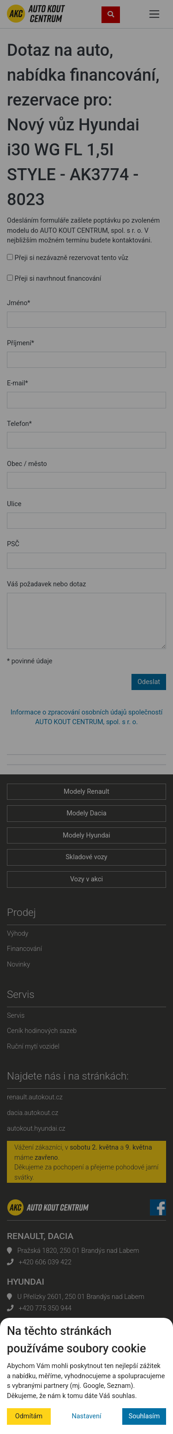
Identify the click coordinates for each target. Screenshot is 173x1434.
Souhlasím (144, 1416)
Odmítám (28, 1416)
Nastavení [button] (86, 1416)
